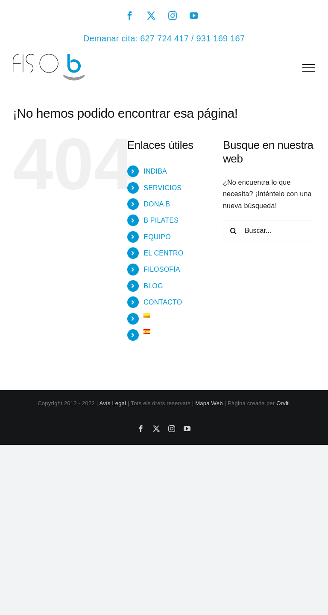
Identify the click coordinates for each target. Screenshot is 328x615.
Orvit (282, 403)
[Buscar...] (269, 230)
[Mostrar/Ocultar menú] (309, 68)
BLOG (153, 286)
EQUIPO (157, 237)
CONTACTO (163, 302)
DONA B (157, 204)
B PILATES (161, 220)
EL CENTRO (163, 253)
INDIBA (155, 171)
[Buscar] (233, 230)
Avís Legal (113, 403)
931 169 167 (220, 38)
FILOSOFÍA (162, 269)
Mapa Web (209, 403)
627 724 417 (164, 38)
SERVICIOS (163, 187)
